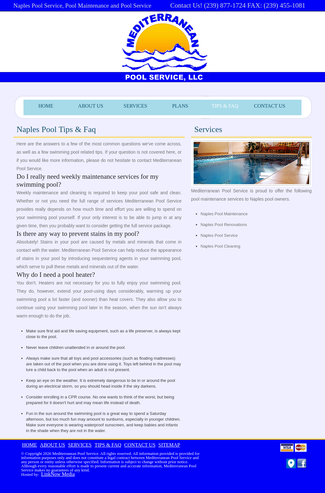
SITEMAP (169, 445)
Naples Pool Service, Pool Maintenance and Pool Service (82, 5)
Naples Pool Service (219, 235)
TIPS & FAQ (224, 106)
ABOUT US (90, 106)
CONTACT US (269, 106)
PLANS (180, 106)
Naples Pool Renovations (224, 224)
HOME (45, 106)
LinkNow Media (58, 474)
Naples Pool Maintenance (224, 213)
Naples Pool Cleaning (220, 246)
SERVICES (135, 106)
